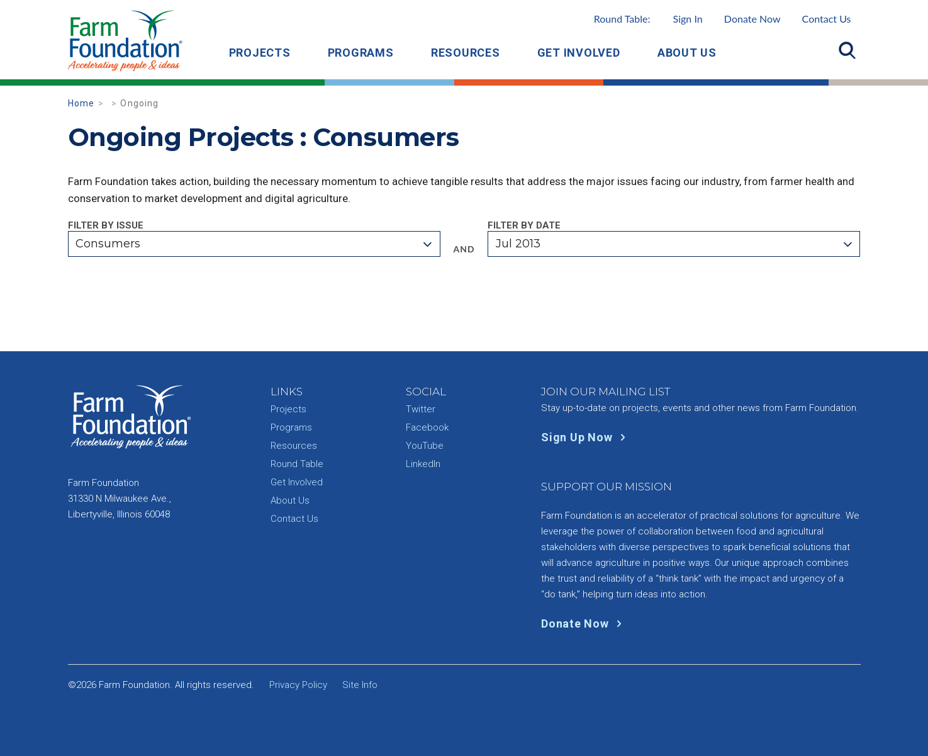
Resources (465, 52)
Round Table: (648, 19)
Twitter (420, 409)
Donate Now (752, 19)
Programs (361, 52)
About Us (687, 52)
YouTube (425, 445)
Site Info (359, 685)
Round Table (297, 464)
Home (81, 103)
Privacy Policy (298, 685)
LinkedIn (423, 464)
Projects (260, 52)
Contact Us (826, 19)
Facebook (427, 427)
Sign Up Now (586, 437)
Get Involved (578, 52)
